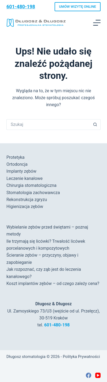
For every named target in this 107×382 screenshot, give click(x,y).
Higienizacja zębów (24, 206)
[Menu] (97, 22)
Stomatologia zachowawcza (33, 192)
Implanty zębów (21, 171)
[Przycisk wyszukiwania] (95, 124)
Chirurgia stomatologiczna (31, 185)
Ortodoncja (17, 164)
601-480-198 (20, 6)
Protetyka (15, 157)
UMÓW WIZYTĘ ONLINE (77, 7)
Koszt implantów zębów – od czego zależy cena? (52, 283)
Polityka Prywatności (81, 356)
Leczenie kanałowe (24, 178)
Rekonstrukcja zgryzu (26, 199)
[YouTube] (98, 375)
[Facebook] (88, 375)
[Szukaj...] (48, 124)
